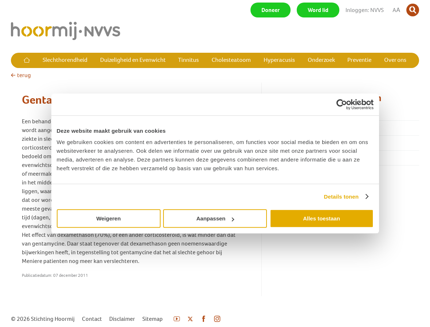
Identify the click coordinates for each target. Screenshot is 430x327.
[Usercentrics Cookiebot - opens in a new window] (342, 104)
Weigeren (108, 218)
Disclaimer (122, 319)
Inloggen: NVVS (365, 10)
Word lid (318, 10)
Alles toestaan (321, 218)
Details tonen (341, 197)
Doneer (270, 10)
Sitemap (152, 319)
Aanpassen (215, 218)
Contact (92, 319)
